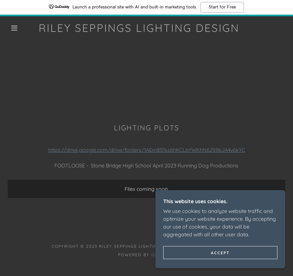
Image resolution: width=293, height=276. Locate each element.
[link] (139, 30)
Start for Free (222, 7)
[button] (14, 27)
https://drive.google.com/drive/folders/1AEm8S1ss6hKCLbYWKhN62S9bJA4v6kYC (146, 150)
